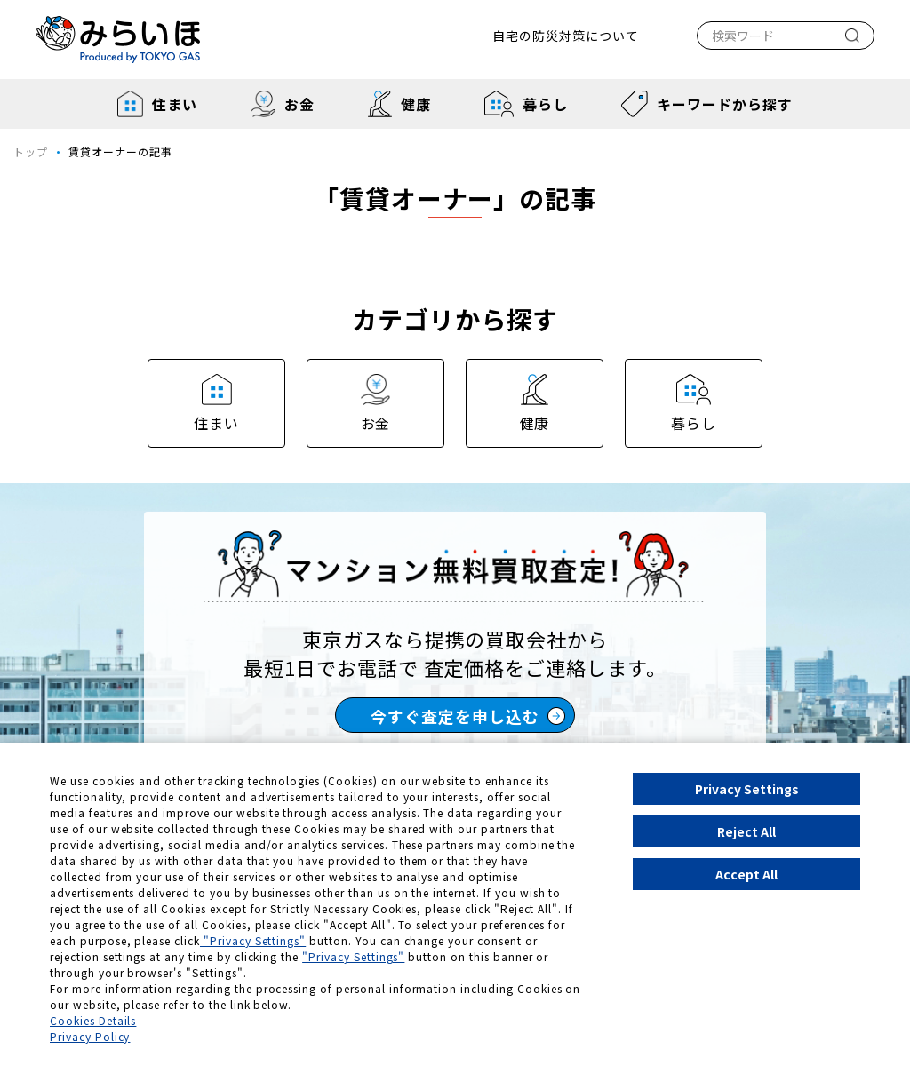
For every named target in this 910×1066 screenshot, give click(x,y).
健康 (399, 104)
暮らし (526, 104)
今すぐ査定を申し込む (468, 716)
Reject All (746, 831)
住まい (157, 104)
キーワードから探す (707, 104)
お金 (282, 104)
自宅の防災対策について (565, 35)
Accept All (746, 874)
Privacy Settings (747, 789)
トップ (30, 151)
